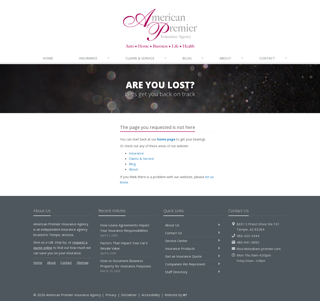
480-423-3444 (248, 236)
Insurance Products (192, 248)
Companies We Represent (192, 264)
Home (48, 58)
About (232, 58)
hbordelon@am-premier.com (259, 248)
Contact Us (192, 233)
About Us (192, 225)
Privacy (110, 295)
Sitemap (82, 262)
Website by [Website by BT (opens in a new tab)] (176, 295)
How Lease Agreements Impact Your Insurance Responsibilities (127, 230)
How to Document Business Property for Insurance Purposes (127, 265)
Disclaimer (129, 295)
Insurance (94, 58)
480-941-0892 (248, 242)
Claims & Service (146, 58)
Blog (193, 58)
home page (166, 139)
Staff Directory (192, 272)
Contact (273, 58)
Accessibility (151, 295)
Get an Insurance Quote (192, 256)
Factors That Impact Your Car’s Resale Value (127, 248)
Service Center (192, 240)
